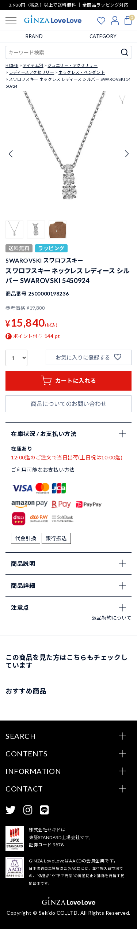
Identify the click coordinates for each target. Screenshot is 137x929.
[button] (14, 229)
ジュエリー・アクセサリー (72, 65)
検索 (124, 52)
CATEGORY (103, 36)
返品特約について (112, 618)
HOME (11, 65)
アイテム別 (33, 65)
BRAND (34, 36)
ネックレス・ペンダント (81, 72)
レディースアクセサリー (31, 72)
